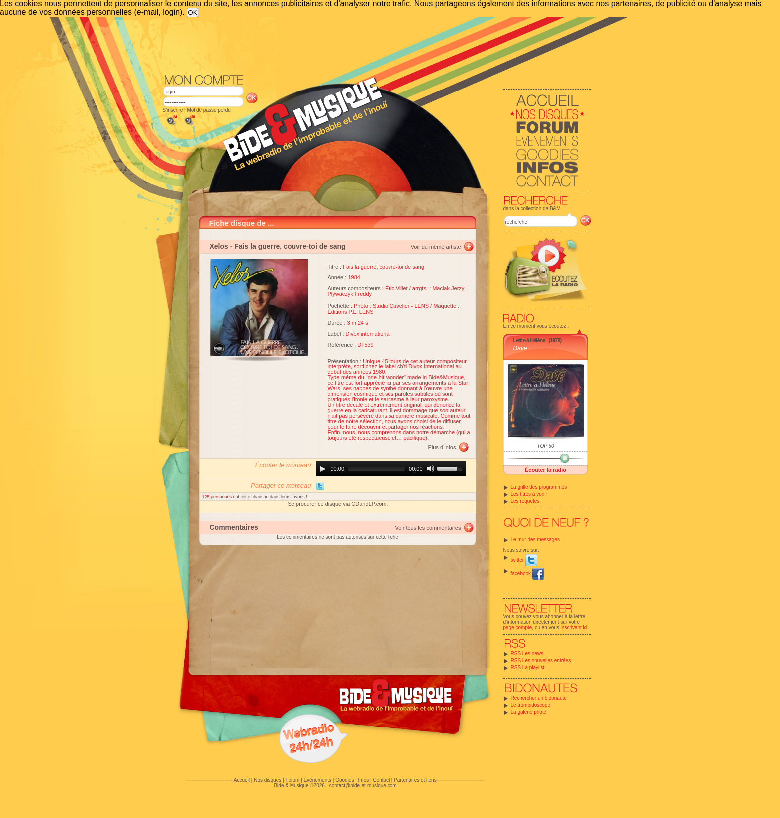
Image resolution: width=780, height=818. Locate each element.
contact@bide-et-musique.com (363, 785)
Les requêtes (525, 501)
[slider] (376, 468)
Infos (363, 780)
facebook (527, 573)
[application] (391, 468)
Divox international (368, 334)
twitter (524, 560)
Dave (520, 348)
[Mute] (431, 469)
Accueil (242, 780)
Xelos (219, 246)
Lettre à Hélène (529, 340)
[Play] (323, 469)
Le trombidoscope (531, 705)
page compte (517, 627)
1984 (354, 277)
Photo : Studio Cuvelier (382, 306)
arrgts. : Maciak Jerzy (438, 288)
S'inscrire (173, 110)
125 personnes (217, 496)
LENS (421, 306)
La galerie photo (529, 712)
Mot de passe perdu (208, 110)
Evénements (317, 780)
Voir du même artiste (436, 247)
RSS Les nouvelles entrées (541, 660)
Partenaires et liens (415, 780)
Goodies (344, 780)
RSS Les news (527, 653)
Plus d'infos (442, 447)
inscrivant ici (574, 627)
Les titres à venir (529, 494)
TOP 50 (545, 446)
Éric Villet (396, 288)
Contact (381, 780)
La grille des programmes (539, 487)
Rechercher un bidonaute (539, 698)
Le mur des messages (535, 539)
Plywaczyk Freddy (349, 294)
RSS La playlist (528, 667)
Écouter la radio (545, 470)
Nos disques (267, 780)
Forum (292, 780)
